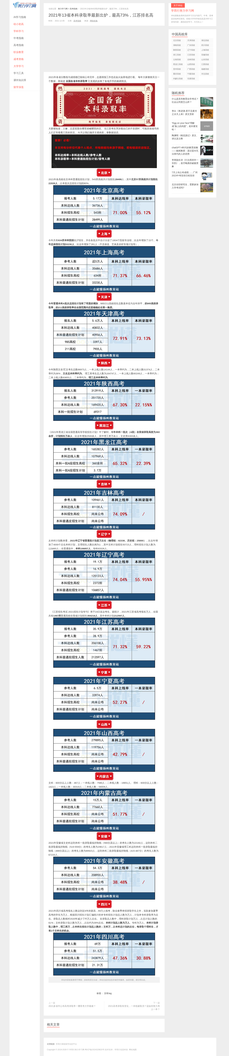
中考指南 (19, 38)
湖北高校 (205, 40)
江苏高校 (191, 55)
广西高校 (191, 69)
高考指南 (19, 45)
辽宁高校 (191, 50)
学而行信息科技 (121, 1050)
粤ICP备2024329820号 (94, 1050)
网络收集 (94, 21)
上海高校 (205, 50)
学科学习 (19, 31)
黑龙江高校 (178, 64)
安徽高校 (205, 55)
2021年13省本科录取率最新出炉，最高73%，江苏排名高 (101, 15)
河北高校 (205, 74)
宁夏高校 (191, 74)
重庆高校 (177, 74)
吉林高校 (191, 59)
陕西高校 (177, 50)
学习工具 (19, 73)
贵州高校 (177, 69)
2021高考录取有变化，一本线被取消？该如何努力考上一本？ (134, 1007)
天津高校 (191, 40)
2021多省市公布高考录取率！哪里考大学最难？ (72, 1006)
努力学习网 (63, 9)
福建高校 (205, 69)
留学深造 (19, 87)
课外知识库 (20, 80)
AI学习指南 (20, 17)
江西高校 (205, 64)
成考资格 (19, 59)
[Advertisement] (104, 49)
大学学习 (19, 66)
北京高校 (177, 40)
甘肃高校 (191, 79)
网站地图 (133, 1050)
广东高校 (191, 45)
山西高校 (191, 64)
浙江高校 (177, 55)
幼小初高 (19, 24)
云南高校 (177, 59)
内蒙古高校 (178, 79)
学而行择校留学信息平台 (66, 1044)
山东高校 (205, 59)
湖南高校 (177, 45)
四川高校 (205, 45)
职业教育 (19, 52)
